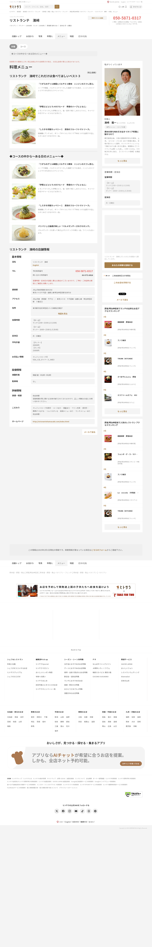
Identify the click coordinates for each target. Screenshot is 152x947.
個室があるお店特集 (71, 693)
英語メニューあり (66, 411)
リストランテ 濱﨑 (101, 11)
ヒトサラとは (27, 778)
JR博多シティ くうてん (101, 668)
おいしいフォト (127, 668)
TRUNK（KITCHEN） (126, 358)
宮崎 (139, 721)
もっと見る (122, 160)
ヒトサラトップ (17, 778)
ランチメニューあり (82, 411)
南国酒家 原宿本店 (125, 322)
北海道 (9, 717)
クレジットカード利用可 (42, 408)
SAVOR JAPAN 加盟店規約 (61, 781)
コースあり (57, 408)
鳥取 (109, 721)
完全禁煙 (36, 414)
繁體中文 (84, 822)
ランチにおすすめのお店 (73, 681)
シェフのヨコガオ (14, 677)
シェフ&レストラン (15, 659)
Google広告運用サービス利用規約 (82, 781)
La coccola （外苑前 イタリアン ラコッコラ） (128, 493)
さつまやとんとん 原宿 (127, 377)
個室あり (66, 408)
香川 (109, 717)
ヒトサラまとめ (41, 681)
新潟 (56, 717)
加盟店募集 (70, 778)
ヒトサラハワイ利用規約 (71, 784)
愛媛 (115, 717)
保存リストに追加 (97, 18)
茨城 (38, 721)
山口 (115, 726)
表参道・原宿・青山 (17, 572)
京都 (91, 717)
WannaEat (125, 677)
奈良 (80, 721)
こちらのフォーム (99, 549)
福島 (9, 726)
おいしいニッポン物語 (44, 673)
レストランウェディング (130, 673)
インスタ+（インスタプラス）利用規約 (49, 784)
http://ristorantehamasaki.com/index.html (51, 421)
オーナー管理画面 (98, 778)
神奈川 (39, 717)
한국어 (91, 822)
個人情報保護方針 (32, 788)
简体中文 (75, 822)
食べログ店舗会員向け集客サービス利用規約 (21, 784)
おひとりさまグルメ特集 (73, 689)
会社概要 (89, 778)
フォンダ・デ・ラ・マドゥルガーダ (128, 454)
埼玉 (32, 721)
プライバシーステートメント (68, 788)
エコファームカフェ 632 (127, 395)
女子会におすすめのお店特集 (75, 664)
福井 (56, 731)
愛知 (67, 721)
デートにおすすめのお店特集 (75, 668)
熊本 (127, 721)
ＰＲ (94, 659)
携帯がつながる (38, 411)
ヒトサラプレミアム (14, 673)
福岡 (127, 717)
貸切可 (84, 408)
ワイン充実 (76, 408)
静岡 (62, 721)
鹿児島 (128, 726)
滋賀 (93, 721)
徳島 (103, 717)
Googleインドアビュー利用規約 (105, 781)
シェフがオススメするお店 (17, 668)
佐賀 (133, 717)
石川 (67, 726)
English (123, 2)
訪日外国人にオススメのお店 (46, 685)
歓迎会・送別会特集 (71, 677)
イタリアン (13, 26)
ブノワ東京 (122, 340)
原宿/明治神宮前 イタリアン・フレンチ (81, 11)
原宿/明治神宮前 (32, 572)
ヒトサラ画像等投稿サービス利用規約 (115, 784)
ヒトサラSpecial (42, 664)
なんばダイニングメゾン (102, 664)
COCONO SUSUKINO (101, 677)
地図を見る (63, 313)
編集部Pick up (42, 659)
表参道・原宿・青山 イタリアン (85, 572)
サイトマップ (51, 778)
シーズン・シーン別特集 (74, 659)
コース (23, 46)
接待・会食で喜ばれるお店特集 (76, 673)
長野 (67, 717)
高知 (103, 721)
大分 (133, 721)
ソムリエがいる (52, 411)
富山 (62, 726)
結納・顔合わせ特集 (71, 685)
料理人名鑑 (11, 664)
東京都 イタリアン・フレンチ (31, 11)
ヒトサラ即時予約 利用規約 (127, 778)
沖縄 (135, 726)
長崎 (139, 717)
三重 (56, 726)
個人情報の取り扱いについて (48, 788)
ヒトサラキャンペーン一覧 (46, 689)
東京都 (19, 11)
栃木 (44, 721)
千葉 (45, 717)
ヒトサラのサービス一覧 (134, 2)
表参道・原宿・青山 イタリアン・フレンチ (55, 11)
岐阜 (56, 721)
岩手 (22, 717)
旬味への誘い (41, 677)
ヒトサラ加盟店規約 (45, 781)
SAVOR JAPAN (126, 664)
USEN (9, 778)
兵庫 (85, 717)
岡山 (103, 726)
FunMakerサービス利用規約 (16, 788)
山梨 (62, 717)
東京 (32, 717)
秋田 (14, 721)
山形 (20, 721)
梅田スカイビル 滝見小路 (102, 673)
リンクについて (80, 778)
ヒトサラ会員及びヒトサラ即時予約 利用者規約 (22, 781)
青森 (16, 717)
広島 (109, 726)
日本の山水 (125, 681)
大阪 (80, 717)
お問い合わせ (61, 778)
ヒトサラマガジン (42, 668)
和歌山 (86, 721)
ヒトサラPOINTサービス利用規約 (91, 784)
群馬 (32, 726)
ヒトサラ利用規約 (111, 778)
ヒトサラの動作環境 (39, 778)
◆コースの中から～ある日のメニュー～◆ (29, 53)
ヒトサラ (12, 11)
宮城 (9, 721)
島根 (115, 721)
